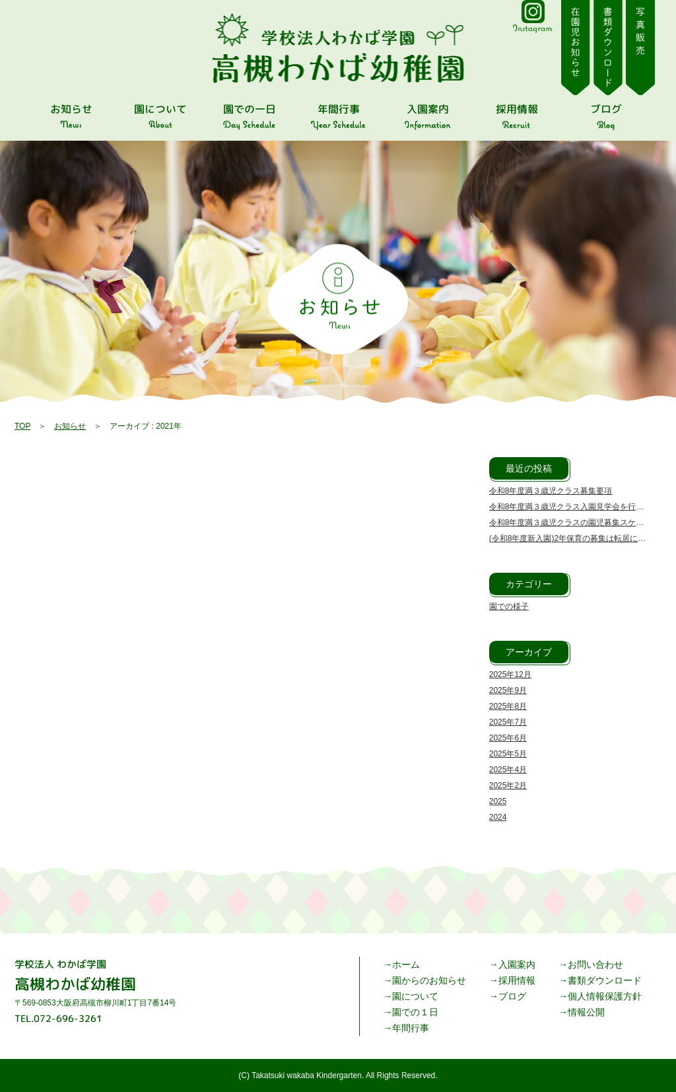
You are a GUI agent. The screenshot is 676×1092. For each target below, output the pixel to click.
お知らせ (70, 426)
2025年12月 (510, 674)
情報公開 (586, 1012)
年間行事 (410, 1028)
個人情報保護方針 (605, 996)
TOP (22, 426)
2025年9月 (508, 690)
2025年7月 (508, 722)
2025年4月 (508, 769)
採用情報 (516, 980)
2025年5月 (508, 753)
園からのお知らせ (429, 980)
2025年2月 (508, 785)
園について (415, 996)
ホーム (406, 964)
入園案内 (516, 964)
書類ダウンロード (605, 980)
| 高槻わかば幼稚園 (338, 48)
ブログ (512, 996)
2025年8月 (508, 706)
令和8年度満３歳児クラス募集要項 (551, 490)
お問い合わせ (595, 964)
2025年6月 (508, 738)
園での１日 (415, 1012)
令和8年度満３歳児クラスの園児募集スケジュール (578, 522)
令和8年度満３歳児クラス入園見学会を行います (574, 506)
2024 (498, 817)
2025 (498, 801)
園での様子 (509, 606)
